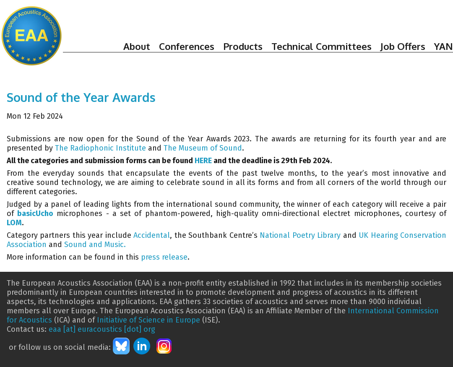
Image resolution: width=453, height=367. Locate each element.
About (136, 46)
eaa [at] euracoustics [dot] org (102, 329)
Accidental (151, 235)
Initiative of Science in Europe (148, 320)
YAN (443, 46)
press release (164, 257)
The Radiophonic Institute (100, 148)
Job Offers (402, 46)
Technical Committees (321, 46)
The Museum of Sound (203, 148)
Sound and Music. (95, 244)
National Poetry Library (300, 235)
